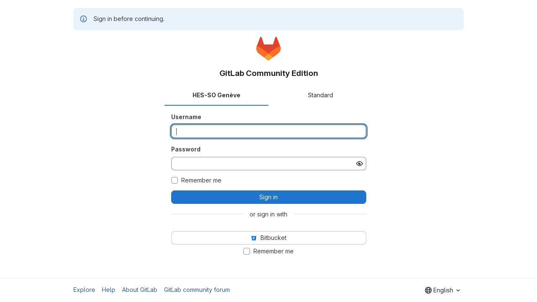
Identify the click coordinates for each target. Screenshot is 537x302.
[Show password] (359, 163)
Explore (84, 289)
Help (108, 289)
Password (186, 149)
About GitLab (139, 289)
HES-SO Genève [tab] (216, 95)
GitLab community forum (197, 289)
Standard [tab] (320, 95)
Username (186, 116)
